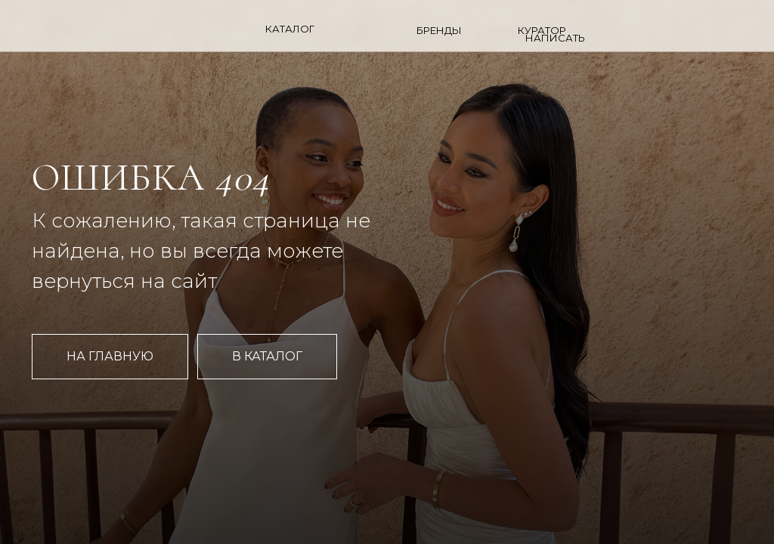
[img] (688, 27)
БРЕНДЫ (439, 30)
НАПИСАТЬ (555, 38)
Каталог (289, 29)
